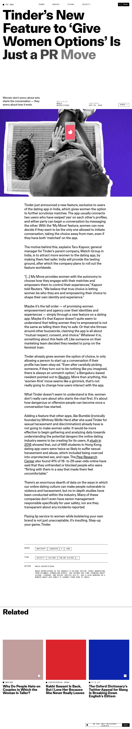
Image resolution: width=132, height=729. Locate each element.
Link (68, 549)
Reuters (64, 377)
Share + (124, 106)
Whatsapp (41, 549)
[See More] (78, 558)
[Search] (120, 4)
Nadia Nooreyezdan (63, 105)
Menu (125, 4)
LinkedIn (53, 549)
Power (42, 4)
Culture (52, 558)
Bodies (56, 4)
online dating (66, 558)
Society (86, 4)
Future (71, 4)
